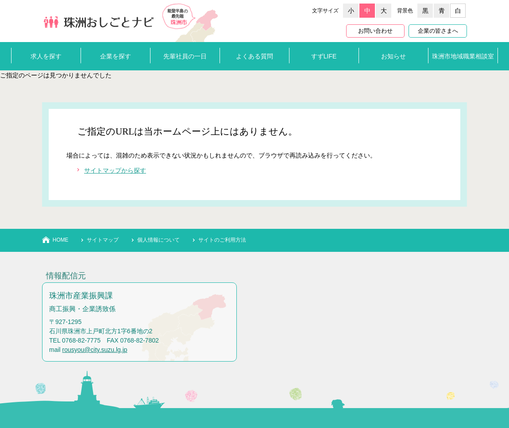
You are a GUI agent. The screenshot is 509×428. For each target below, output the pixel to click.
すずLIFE (324, 56)
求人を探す (46, 56)
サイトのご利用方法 (222, 240)
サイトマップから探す (115, 170)
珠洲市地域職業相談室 (463, 56)
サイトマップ (103, 240)
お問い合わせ (375, 31)
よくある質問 (254, 56)
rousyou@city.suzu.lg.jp (94, 349)
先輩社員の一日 (185, 56)
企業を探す (115, 56)
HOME (61, 240)
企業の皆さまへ (438, 31)
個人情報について (158, 240)
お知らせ (393, 56)
